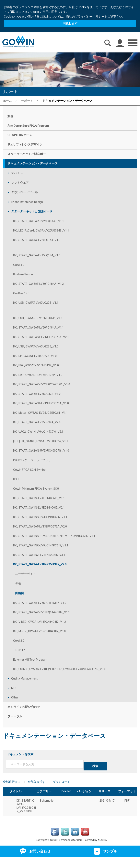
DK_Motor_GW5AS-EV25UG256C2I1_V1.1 (40, 412)
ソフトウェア (20, 182)
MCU (14, 688)
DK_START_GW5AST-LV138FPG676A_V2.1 (41, 337)
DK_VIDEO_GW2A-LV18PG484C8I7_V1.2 (39, 622)
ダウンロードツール (24, 192)
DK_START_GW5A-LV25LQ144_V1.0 (36, 255)
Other (14, 697)
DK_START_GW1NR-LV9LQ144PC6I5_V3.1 (40, 545)
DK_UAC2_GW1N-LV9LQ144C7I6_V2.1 (38, 431)
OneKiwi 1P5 (21, 293)
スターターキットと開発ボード (31, 211)
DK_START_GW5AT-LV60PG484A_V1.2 (38, 284)
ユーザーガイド (25, 574)
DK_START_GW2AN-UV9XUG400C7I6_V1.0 (41, 450)
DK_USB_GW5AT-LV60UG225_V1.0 (35, 346)
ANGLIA (102, 839)
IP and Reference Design (27, 202)
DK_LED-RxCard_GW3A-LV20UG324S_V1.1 (41, 230)
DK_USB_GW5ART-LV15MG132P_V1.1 (38, 318)
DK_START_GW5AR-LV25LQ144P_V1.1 (38, 221)
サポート (27, 101)
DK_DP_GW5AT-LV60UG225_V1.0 (35, 356)
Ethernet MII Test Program (30, 659)
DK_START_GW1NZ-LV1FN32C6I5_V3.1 (39, 555)
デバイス (17, 173)
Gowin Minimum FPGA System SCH (36, 488)
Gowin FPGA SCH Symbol (29, 469)
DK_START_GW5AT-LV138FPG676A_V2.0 (40, 526)
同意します (70, 23)
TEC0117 (19, 650)
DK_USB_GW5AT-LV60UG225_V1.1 (35, 302)
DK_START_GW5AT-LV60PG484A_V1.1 (38, 327)
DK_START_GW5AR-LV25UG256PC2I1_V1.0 (41, 384)
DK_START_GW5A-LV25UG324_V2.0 (37, 422)
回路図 (19, 593)
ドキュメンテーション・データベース (67, 101)
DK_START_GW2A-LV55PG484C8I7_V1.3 (39, 603)
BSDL (16, 479)
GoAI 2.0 (18, 640)
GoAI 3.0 (18, 265)
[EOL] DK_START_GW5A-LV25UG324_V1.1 (40, 441)
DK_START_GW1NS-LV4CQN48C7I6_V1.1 (40, 517)
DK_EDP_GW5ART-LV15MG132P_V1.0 (37, 375)
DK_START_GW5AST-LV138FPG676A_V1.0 (41, 403)
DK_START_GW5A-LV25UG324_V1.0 (37, 394)
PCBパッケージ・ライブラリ (32, 460)
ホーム (7, 101)
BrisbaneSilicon (23, 274)
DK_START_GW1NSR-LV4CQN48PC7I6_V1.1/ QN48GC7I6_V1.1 (54, 536)
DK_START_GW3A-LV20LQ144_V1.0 (36, 240)
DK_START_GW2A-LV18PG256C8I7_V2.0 (39, 564)
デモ (18, 583)
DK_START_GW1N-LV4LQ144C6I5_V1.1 (39, 498)
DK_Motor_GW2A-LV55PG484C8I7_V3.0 (39, 631)
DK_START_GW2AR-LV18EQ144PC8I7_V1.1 (41, 612)
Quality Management (24, 678)
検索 (95, 766)
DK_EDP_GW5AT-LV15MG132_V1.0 (36, 365)
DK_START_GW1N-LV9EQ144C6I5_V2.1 (39, 507)
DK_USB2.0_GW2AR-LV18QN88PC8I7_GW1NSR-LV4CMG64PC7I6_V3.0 (59, 669)
